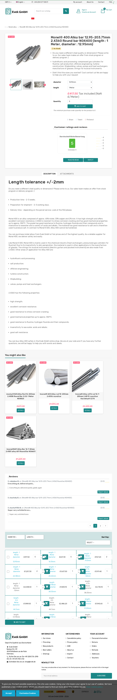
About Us (90, 2)
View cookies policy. (94, 687)
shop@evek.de (30, 662)
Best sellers (47, 650)
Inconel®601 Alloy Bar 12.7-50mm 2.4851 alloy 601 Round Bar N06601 (20, 450)
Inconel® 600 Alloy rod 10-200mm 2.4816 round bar (54, 395)
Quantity (57, 101)
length (56, 88)
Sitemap (46, 654)
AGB (68, 646)
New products (48, 646)
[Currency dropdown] (8, 2)
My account (77, 2)
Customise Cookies (27, 693)
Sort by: (105, 537)
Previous (90, 526)
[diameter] (80, 82)
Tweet (79, 120)
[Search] (52, 11)
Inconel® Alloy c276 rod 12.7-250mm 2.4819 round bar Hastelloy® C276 (87, 396)
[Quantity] (80, 101)
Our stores (47, 638)
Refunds (95, 650)
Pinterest (89, 120)
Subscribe (101, 676)
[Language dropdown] (20, 2)
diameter (57, 82)
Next (105, 526)
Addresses (96, 654)
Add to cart (19, 622)
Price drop (46, 642)
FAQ (110, 2)
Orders (94, 646)
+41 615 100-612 (18, 659)
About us (70, 650)
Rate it (90, 160)
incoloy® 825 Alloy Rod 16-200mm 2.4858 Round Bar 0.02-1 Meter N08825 (20, 396)
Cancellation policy (74, 638)
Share (70, 120)
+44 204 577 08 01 (40, 2)
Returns (95, 642)
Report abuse (103, 492)
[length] (80, 88)
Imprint (70, 654)
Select (90, 543)
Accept (9, 693)
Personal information (100, 638)
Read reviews (73, 160)
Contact (101, 2)
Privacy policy (72, 642)
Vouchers (95, 658)
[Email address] (66, 676)
